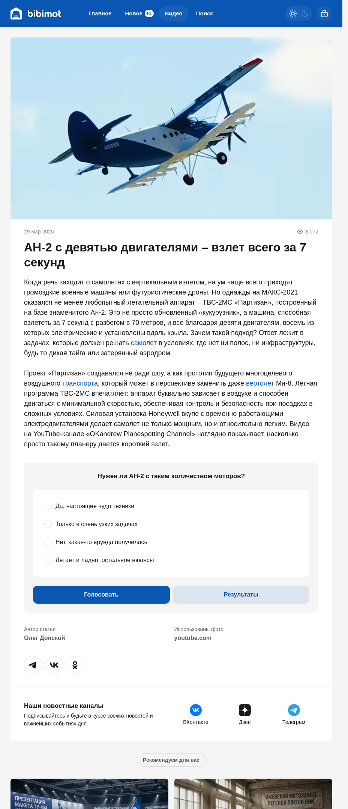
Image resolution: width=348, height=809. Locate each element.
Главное (99, 13)
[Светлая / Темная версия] (298, 13)
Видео (174, 13)
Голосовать (101, 594)
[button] (33, 665)
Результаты (241, 594)
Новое (139, 13)
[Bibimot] (36, 13)
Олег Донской (44, 638)
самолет (144, 343)
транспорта (80, 383)
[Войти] (324, 13)
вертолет (260, 383)
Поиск (204, 13)
